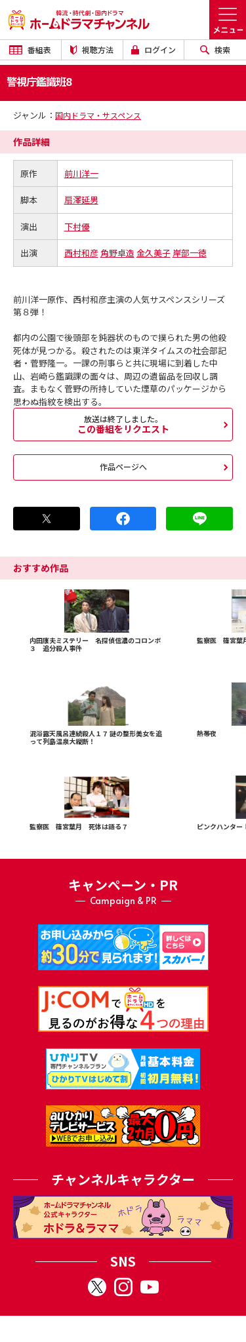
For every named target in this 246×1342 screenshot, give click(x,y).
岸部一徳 (190, 253)
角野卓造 (117, 253)
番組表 (30, 49)
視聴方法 (91, 49)
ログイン (153, 49)
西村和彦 (81, 253)
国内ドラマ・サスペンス (98, 115)
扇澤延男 (81, 199)
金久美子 (153, 253)
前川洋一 (81, 173)
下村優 (77, 226)
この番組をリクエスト (123, 424)
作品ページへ (123, 466)
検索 (215, 49)
